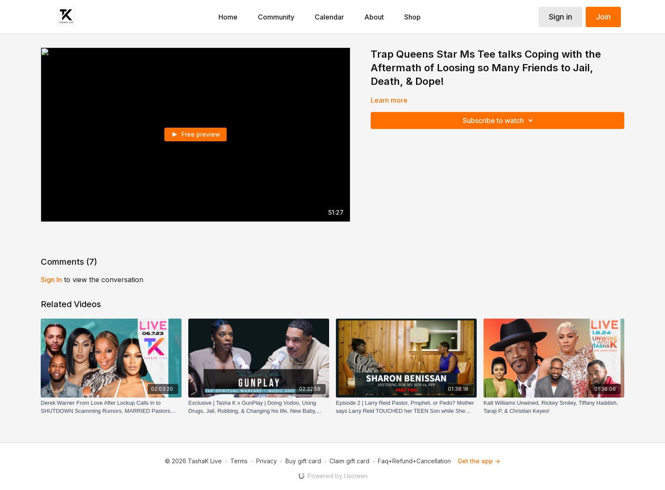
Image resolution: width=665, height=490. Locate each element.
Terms (239, 461)
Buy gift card (303, 461)
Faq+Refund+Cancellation (414, 461)
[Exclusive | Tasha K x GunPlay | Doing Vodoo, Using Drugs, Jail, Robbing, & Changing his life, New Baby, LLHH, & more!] (258, 407)
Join (603, 16)
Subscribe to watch (499, 120)
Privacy (266, 461)
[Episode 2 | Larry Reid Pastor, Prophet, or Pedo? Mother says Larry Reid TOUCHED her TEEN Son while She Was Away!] (406, 407)
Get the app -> (479, 461)
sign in (51, 279)
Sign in (560, 16)
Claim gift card (349, 461)
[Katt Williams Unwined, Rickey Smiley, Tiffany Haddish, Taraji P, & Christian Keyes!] (553, 407)
